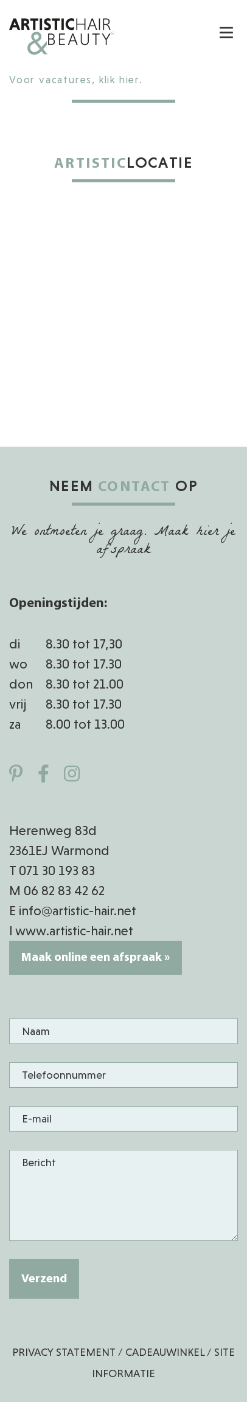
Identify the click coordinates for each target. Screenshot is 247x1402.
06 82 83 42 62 (64, 890)
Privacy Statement (64, 1352)
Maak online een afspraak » (95, 958)
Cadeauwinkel (164, 1352)
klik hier (119, 80)
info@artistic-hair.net (77, 910)
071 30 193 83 (57, 870)
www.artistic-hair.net (74, 930)
